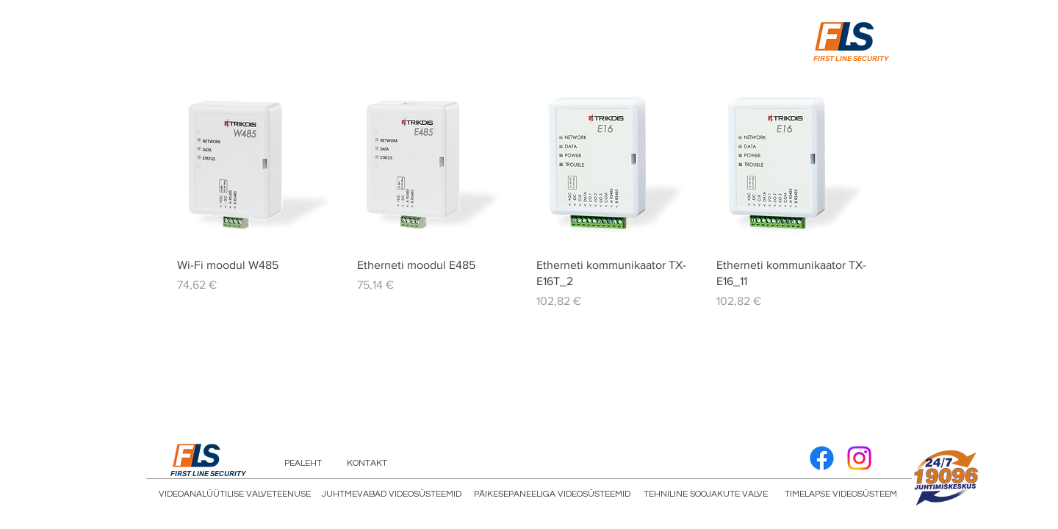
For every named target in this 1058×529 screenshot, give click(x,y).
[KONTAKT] (367, 463)
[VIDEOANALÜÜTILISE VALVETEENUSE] (235, 494)
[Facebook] (822, 458)
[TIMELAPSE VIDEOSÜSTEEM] (840, 494)
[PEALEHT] (303, 463)
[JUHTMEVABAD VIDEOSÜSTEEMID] (391, 494)
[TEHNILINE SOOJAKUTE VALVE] (705, 494)
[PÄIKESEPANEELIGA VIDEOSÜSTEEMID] (552, 494)
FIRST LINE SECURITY (851, 58)
